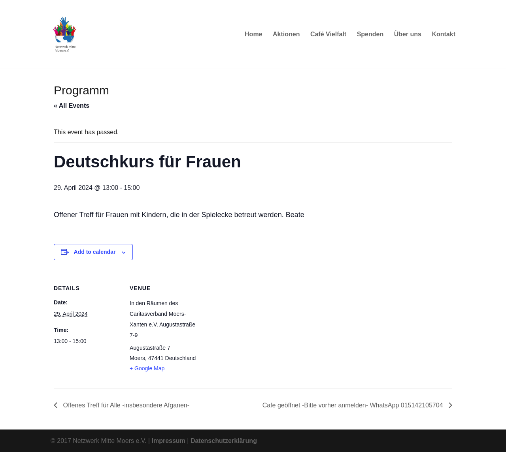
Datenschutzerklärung (224, 440)
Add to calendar (95, 252)
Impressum (168, 440)
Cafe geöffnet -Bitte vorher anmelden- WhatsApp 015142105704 (353, 405)
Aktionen (286, 35)
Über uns (407, 35)
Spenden (370, 35)
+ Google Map (147, 368)
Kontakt (443, 35)
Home (253, 35)
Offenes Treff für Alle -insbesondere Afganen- (125, 405)
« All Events (71, 105)
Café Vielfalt (328, 35)
